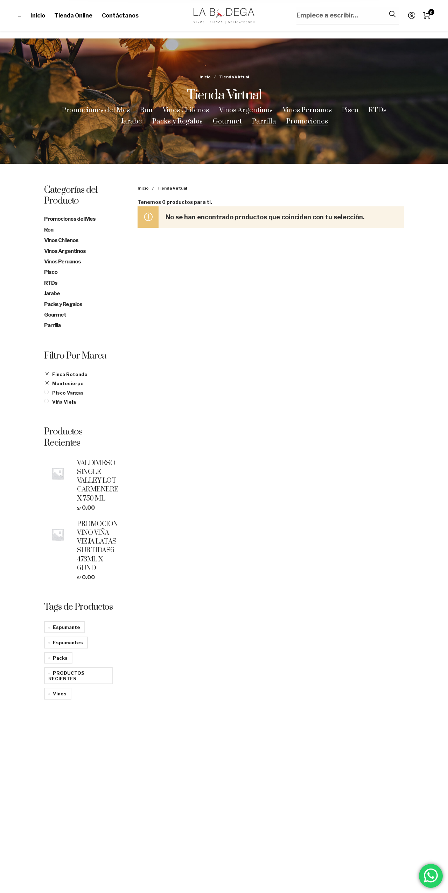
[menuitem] (24, 15)
